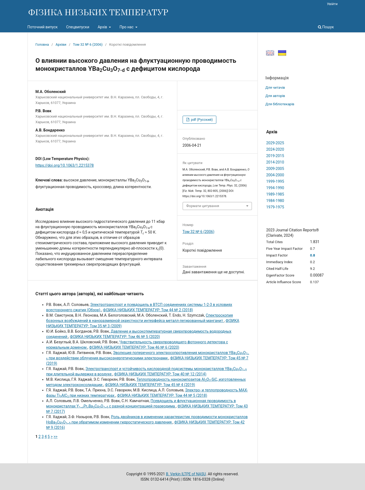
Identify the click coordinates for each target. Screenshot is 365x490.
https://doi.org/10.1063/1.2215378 (65, 165)
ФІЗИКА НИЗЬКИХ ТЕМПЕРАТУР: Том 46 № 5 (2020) (115, 337)
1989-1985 (275, 194)
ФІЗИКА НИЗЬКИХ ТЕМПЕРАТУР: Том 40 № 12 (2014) (160, 374)
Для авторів (275, 96)
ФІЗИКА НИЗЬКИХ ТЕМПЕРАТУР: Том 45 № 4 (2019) (150, 385)
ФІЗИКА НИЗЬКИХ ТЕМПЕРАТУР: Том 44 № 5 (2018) (162, 395)
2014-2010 (275, 162)
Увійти (332, 4)
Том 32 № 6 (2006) (88, 44)
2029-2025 (275, 143)
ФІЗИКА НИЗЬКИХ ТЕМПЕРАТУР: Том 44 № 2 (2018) (148, 310)
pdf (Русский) (201, 120)
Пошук (326, 27)
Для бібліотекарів (280, 104)
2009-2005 (275, 168)
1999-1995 (275, 181)
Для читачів (275, 87)
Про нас (127, 27)
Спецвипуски (77, 27)
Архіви (61, 44)
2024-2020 (275, 149)
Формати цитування (202, 206)
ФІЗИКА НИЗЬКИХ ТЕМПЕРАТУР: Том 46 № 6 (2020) (134, 347)
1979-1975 (275, 207)
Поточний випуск (43, 27)
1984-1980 (275, 201)
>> (55, 436)
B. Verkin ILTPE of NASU (186, 474)
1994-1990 (275, 188)
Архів (103, 27)
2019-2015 (275, 156)
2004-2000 (275, 175)
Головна (42, 44)
